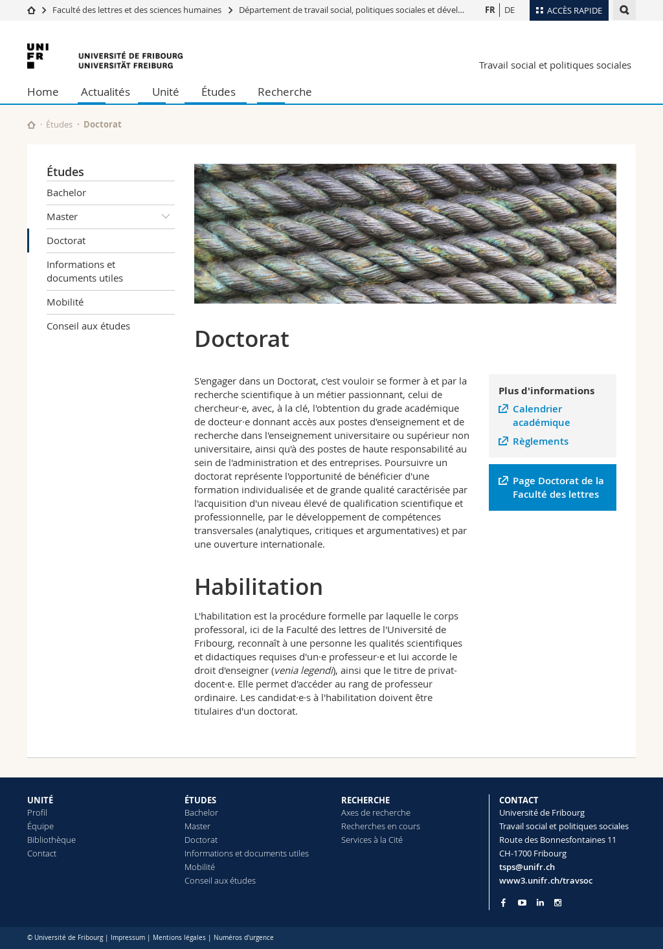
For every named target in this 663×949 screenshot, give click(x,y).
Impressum (128, 937)
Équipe (40, 826)
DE (509, 10)
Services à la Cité (372, 839)
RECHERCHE (365, 800)
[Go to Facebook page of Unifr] (503, 902)
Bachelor (66, 192)
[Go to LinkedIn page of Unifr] (540, 903)
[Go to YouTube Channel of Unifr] (522, 903)
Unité (165, 91)
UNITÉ (40, 800)
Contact (41, 853)
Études (218, 91)
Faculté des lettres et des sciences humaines (137, 10)
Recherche (285, 91)
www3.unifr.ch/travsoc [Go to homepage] (545, 880)
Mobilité (65, 301)
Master (111, 217)
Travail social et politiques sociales (555, 64)
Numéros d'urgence (244, 937)
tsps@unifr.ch (527, 867)
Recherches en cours (380, 826)
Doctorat (66, 240)
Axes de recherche (375, 812)
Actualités (105, 91)
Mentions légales (179, 937)
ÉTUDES (200, 800)
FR (490, 10)
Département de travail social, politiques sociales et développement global (381, 10)
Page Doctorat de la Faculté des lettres (558, 487)
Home (43, 91)
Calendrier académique (541, 415)
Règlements (540, 441)
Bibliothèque (51, 839)
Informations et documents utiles (85, 271)
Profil (37, 812)
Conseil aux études (88, 325)
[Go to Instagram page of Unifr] (557, 903)
